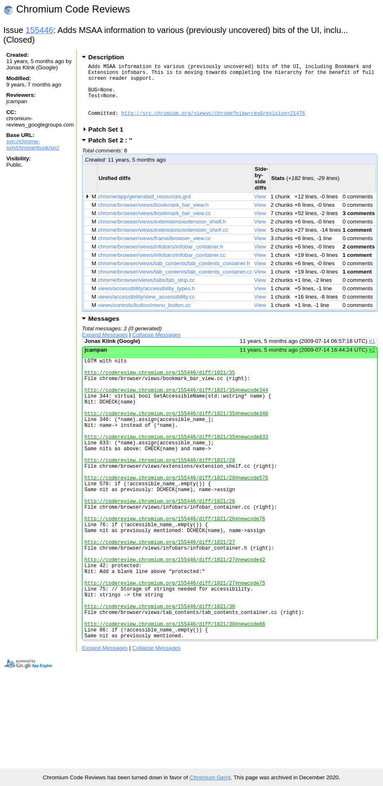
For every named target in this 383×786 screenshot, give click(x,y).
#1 (372, 353)
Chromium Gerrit (209, 777)
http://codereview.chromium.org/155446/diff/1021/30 (159, 672)
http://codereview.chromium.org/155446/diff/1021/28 (159, 495)
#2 (372, 362)
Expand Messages (105, 347)
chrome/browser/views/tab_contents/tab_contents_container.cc (175, 284)
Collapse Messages (156, 347)
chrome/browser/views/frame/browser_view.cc (154, 251)
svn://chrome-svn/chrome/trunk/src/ (32, 144)
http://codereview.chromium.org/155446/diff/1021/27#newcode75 (174, 644)
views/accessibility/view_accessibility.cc (146, 309)
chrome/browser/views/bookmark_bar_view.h (153, 217)
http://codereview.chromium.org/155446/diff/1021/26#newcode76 (174, 566)
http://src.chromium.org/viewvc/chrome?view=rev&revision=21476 (213, 124)
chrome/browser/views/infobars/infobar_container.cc (161, 267)
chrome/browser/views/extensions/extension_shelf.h (162, 234)
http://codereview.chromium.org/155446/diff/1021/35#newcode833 (176, 466)
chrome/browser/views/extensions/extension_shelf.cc (163, 242)
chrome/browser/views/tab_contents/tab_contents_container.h (174, 276)
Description (106, 57)
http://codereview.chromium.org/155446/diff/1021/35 (159, 388)
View (260, 209)
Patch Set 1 (108, 141)
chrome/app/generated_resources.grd (144, 209)
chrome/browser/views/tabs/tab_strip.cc (146, 292)
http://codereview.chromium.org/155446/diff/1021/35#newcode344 (176, 409)
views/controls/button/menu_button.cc (144, 317)
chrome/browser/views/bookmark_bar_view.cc (154, 226)
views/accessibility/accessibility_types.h (146, 301)
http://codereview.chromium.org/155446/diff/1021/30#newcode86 (174, 693)
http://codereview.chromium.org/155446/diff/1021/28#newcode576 (176, 516)
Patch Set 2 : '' (113, 152)
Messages (103, 331)
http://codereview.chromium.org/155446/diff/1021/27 (159, 594)
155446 (39, 30)
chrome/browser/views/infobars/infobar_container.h (160, 259)
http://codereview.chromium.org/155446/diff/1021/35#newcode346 (176, 438)
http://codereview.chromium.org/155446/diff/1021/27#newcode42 (174, 615)
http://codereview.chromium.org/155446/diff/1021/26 (159, 544)
